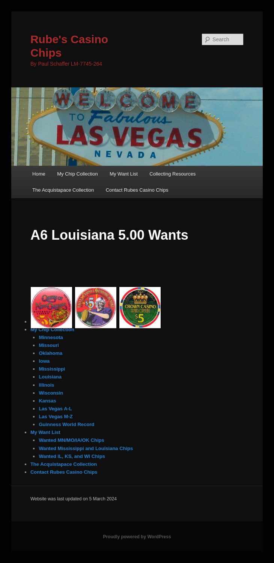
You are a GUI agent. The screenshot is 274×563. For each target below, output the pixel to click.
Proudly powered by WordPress (137, 536)
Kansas (47, 401)
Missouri (49, 345)
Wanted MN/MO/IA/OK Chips (71, 440)
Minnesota (51, 337)
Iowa (44, 361)
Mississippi (52, 369)
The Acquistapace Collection (63, 190)
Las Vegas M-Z (55, 416)
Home (38, 174)
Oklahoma (50, 353)
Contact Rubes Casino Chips (137, 190)
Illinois (46, 385)
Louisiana (50, 377)
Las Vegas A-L (55, 408)
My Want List (124, 174)
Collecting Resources (172, 174)
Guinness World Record (66, 424)
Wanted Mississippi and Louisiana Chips (86, 448)
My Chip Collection (77, 174)
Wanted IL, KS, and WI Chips (72, 456)
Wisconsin (51, 393)
